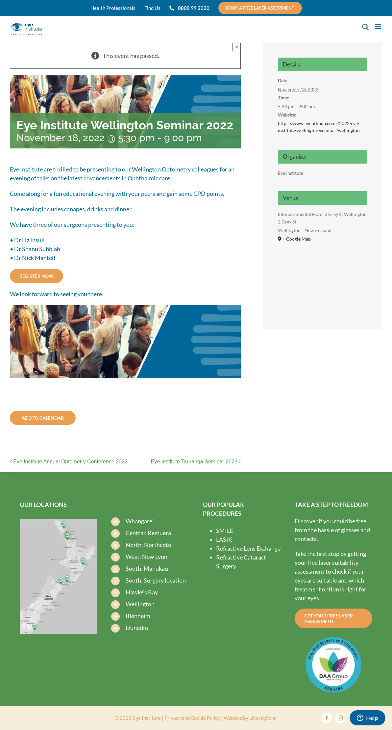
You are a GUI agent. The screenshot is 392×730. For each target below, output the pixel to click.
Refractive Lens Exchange (248, 548)
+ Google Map (296, 239)
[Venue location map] (322, 278)
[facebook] (327, 718)
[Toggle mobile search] (365, 26)
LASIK (224, 539)
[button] (150, 520)
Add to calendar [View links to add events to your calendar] (43, 418)
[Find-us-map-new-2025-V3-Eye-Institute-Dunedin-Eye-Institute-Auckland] (58, 522)
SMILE (224, 530)
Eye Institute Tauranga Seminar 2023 (194, 462)
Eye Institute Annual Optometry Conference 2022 (70, 462)
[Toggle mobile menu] (378, 26)
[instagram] (340, 718)
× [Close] (236, 47)
